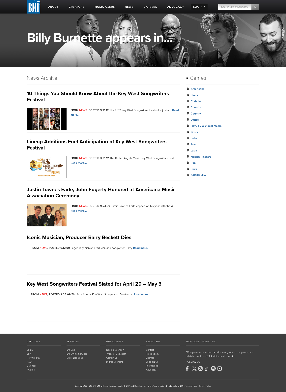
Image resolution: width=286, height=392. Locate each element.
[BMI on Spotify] (214, 368)
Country (196, 113)
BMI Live (71, 349)
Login (30, 349)
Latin (194, 150)
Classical (196, 107)
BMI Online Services (77, 353)
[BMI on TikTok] (207, 369)
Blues (194, 95)
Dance (195, 119)
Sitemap (150, 357)
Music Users (114, 341)
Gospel (195, 132)
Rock (194, 169)
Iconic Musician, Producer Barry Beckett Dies (79, 237)
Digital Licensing (114, 361)
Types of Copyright (116, 353)
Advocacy (151, 369)
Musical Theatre (201, 156)
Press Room (152, 353)
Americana (198, 89)
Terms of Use (191, 386)
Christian (196, 101)
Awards (31, 369)
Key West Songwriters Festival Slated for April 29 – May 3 (94, 284)
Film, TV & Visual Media (206, 126)
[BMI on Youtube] (220, 368)
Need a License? (115, 349)
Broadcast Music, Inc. (201, 341)
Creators (33, 341)
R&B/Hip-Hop (199, 175)
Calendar (31, 365)
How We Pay (33, 357)
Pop (193, 163)
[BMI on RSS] (226, 368)
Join (29, 353)
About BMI (153, 341)
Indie (194, 138)
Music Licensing (75, 357)
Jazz (193, 144)
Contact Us (111, 357)
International (152, 365)
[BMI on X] (195, 368)
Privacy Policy (205, 386)
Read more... (79, 163)
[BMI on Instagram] (201, 368)
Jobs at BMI (152, 361)
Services (73, 341)
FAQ (29, 361)
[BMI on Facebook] (188, 368)
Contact (150, 349)
